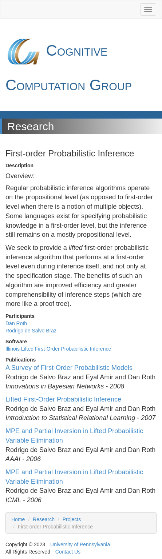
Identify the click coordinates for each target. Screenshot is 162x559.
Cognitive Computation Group (68, 63)
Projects (72, 519)
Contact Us (67, 552)
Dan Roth (16, 323)
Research (44, 519)
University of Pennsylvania (80, 544)
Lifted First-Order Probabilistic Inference (63, 399)
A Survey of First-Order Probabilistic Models (69, 367)
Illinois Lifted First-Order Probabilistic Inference (58, 349)
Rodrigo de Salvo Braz (30, 331)
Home (18, 519)
